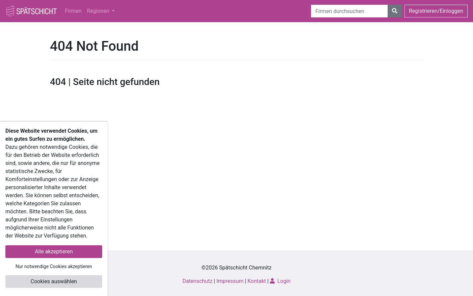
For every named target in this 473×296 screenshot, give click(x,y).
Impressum (230, 281)
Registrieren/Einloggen (436, 11)
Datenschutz (197, 281)
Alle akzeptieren (54, 251)
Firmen (73, 11)
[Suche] (349, 11)
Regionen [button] (99, 11)
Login (280, 281)
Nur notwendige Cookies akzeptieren (53, 266)
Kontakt (256, 281)
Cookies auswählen (54, 281)
